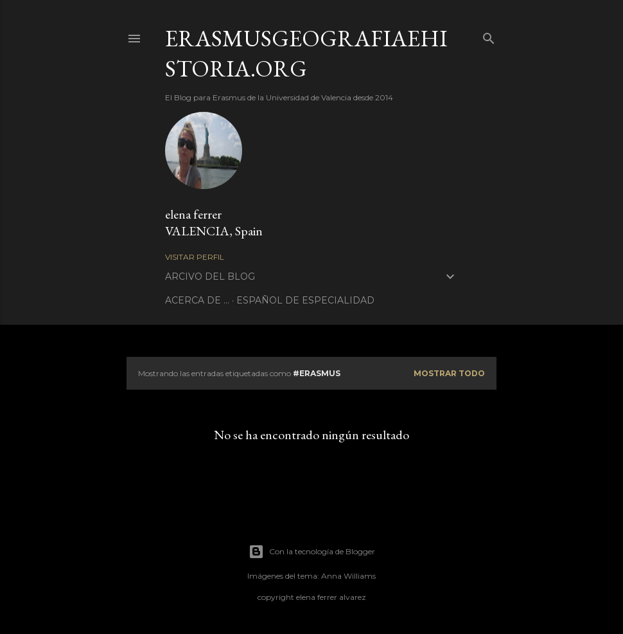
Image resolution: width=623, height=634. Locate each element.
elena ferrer (193, 214)
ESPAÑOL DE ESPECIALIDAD (305, 300)
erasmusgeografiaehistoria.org (306, 53)
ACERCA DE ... (197, 300)
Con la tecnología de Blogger (312, 551)
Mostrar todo (449, 373)
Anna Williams (348, 576)
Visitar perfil (194, 257)
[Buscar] (488, 35)
